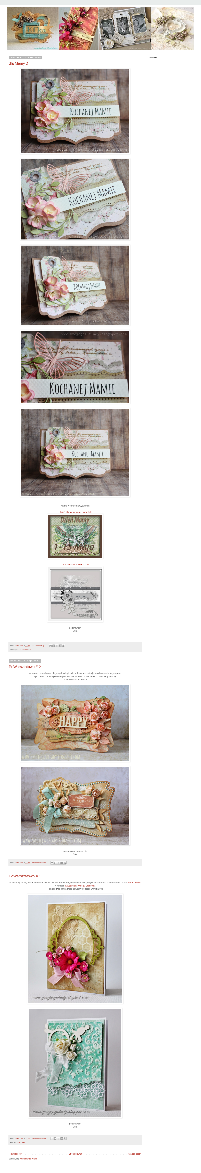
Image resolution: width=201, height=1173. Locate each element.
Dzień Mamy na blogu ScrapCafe (75, 512)
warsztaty (21, 1142)
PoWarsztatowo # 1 (25, 876)
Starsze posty (134, 1154)
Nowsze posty (16, 1154)
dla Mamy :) (18, 63)
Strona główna (75, 1154)
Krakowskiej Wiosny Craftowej (80, 885)
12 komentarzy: (38, 646)
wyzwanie (27, 650)
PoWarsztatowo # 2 (25, 667)
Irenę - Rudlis (134, 882)
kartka (20, 650)
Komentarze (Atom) (28, 1159)
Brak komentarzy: (39, 862)
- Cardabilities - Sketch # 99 (75, 564)
